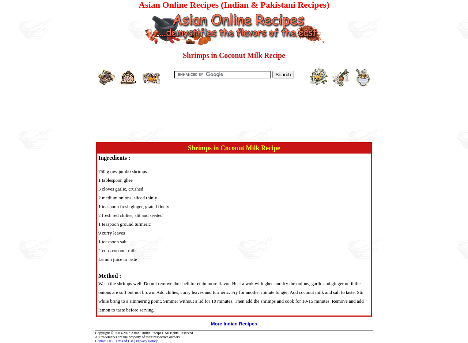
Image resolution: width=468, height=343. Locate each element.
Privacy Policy (147, 341)
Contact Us (103, 341)
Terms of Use (124, 341)
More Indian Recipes (234, 324)
